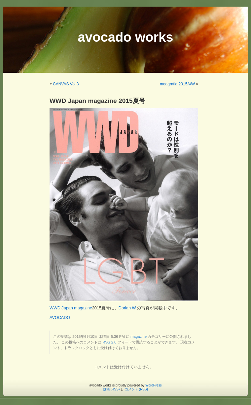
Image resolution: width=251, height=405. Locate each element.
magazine (138, 336)
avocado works (125, 37)
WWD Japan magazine (71, 308)
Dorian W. (128, 308)
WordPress (153, 385)
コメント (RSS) (136, 389)
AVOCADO (60, 317)
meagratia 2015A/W (177, 84)
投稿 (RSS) (111, 389)
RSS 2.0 (109, 342)
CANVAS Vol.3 (66, 84)
